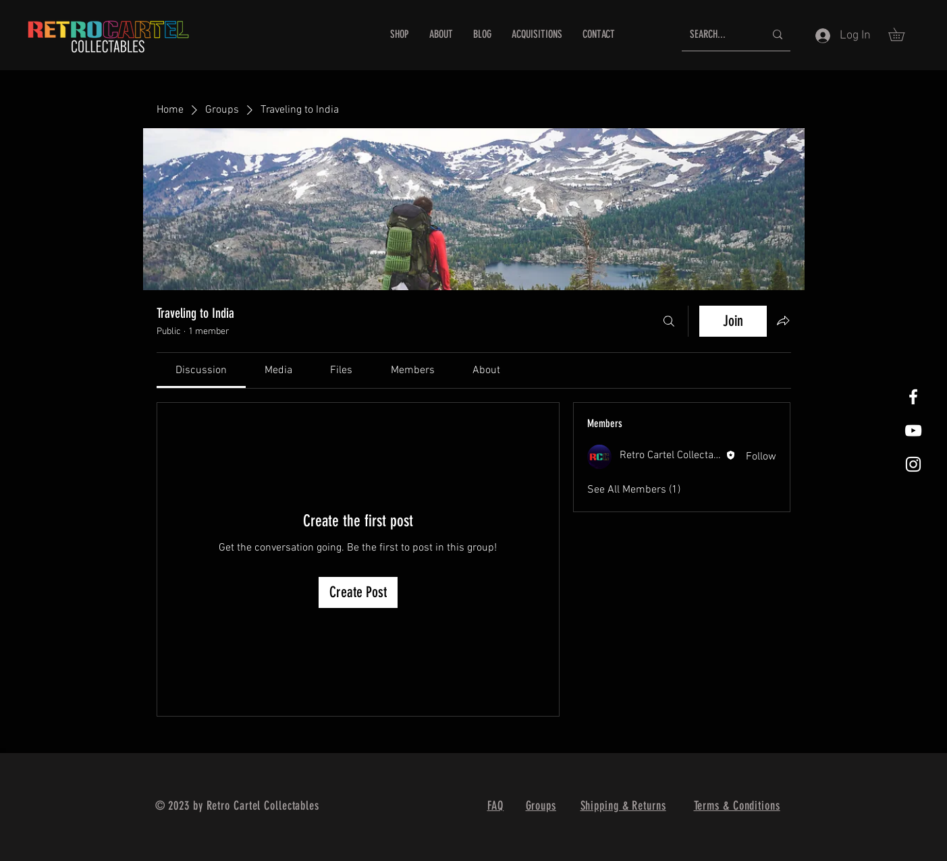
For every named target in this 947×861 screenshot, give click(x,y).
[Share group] (783, 320)
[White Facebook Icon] (913, 397)
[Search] (669, 321)
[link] (201, 370)
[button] (902, 34)
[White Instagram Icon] (913, 464)
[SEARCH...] (717, 35)
